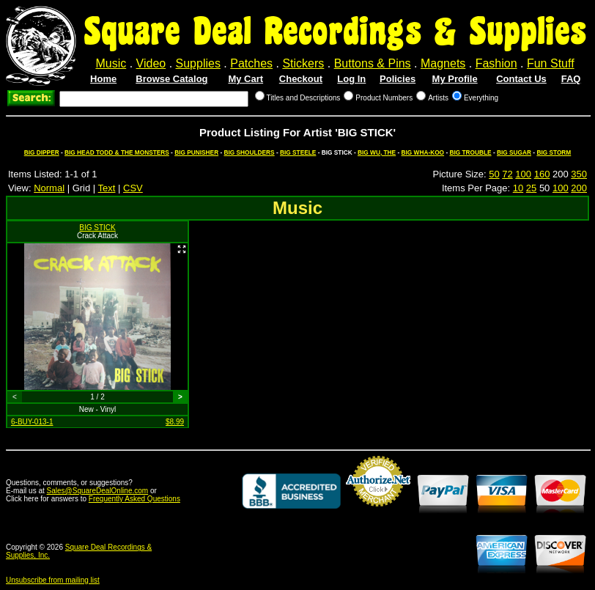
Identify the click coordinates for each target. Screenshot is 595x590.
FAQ (571, 78)
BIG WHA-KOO (423, 152)
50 (494, 174)
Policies (397, 78)
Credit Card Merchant (378, 512)
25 (531, 187)
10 (518, 187)
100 (523, 174)
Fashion (496, 63)
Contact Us (521, 78)
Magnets (443, 63)
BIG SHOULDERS (249, 152)
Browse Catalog (171, 78)
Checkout (300, 78)
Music (110, 63)
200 (579, 187)
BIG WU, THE (377, 152)
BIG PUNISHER (196, 152)
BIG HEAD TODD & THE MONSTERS (116, 152)
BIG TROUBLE (470, 152)
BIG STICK (97, 228)
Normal (49, 187)
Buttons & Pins (372, 63)
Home (103, 78)
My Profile (455, 78)
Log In (351, 78)
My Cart (245, 78)
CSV (133, 187)
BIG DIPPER (41, 152)
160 (542, 174)
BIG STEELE (298, 152)
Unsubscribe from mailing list (53, 580)
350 (579, 174)
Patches (251, 63)
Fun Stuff (550, 63)
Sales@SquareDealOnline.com (98, 491)
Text (107, 187)
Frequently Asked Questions (134, 499)
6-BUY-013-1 (32, 422)
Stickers (303, 63)
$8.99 (175, 422)
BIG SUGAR (514, 152)
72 (507, 174)
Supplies (198, 63)
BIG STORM (553, 152)
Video (151, 63)
